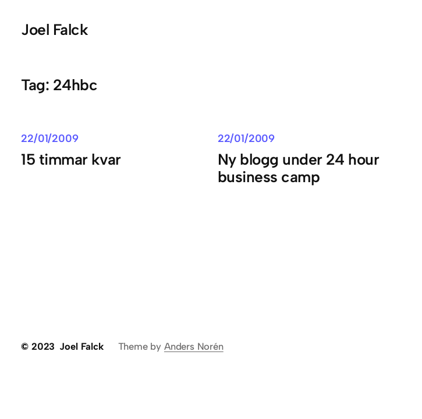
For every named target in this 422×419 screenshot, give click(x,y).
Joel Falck (54, 29)
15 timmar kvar (71, 159)
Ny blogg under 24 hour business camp (298, 168)
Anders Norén (194, 346)
